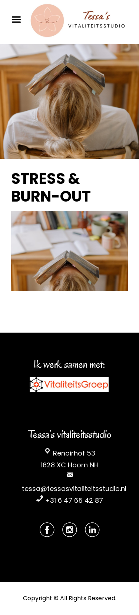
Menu (19, 19)
